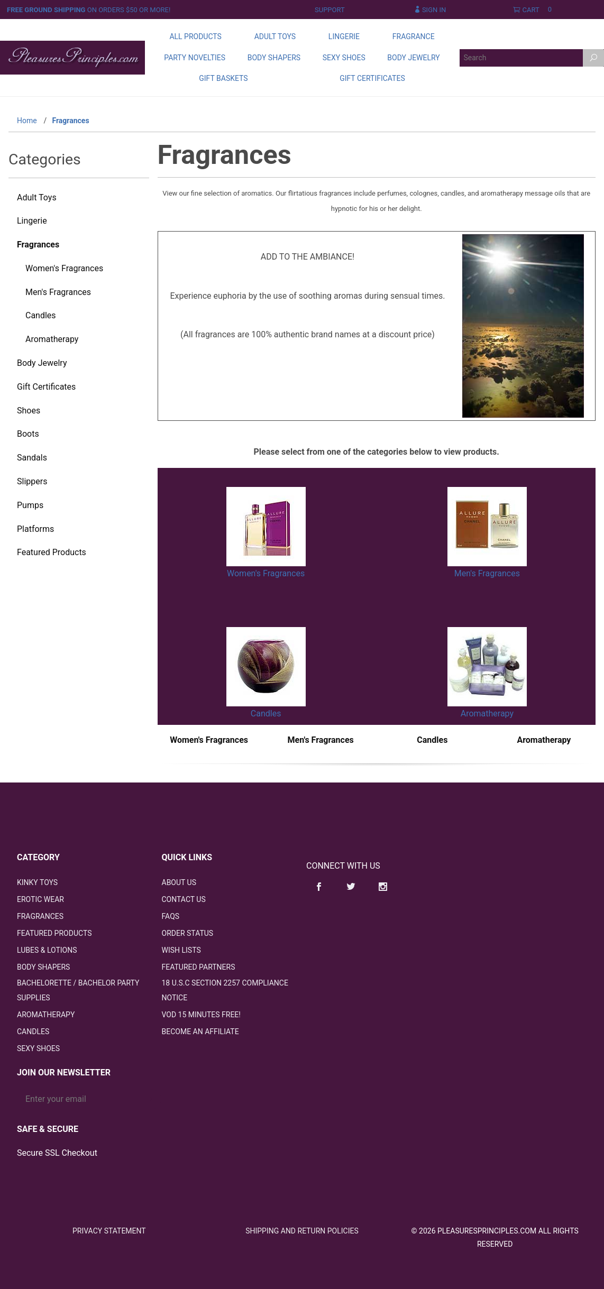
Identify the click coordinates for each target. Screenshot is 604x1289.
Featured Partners (198, 967)
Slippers (32, 481)
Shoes (28, 411)
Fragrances (38, 245)
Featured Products (51, 552)
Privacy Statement (109, 1231)
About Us (179, 882)
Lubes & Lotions (47, 950)
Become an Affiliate (200, 1031)
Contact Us (184, 899)
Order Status (188, 933)
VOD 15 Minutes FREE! (201, 1014)
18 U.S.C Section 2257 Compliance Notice (225, 990)
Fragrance (413, 36)
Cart (534, 10)
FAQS (171, 916)
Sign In (430, 10)
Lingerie (344, 36)
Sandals (32, 458)
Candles (266, 713)
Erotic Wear (40, 899)
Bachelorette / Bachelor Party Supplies (78, 990)
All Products (195, 36)
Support (330, 10)
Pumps (30, 505)
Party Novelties (194, 57)
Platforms (35, 529)
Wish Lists (181, 950)
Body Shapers (274, 57)
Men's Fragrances (487, 573)
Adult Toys (275, 36)
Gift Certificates (372, 78)
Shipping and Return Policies (302, 1231)
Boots (28, 434)
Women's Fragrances (266, 573)
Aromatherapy (487, 713)
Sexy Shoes (344, 57)
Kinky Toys (37, 882)
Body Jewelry (413, 57)
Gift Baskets (223, 78)
